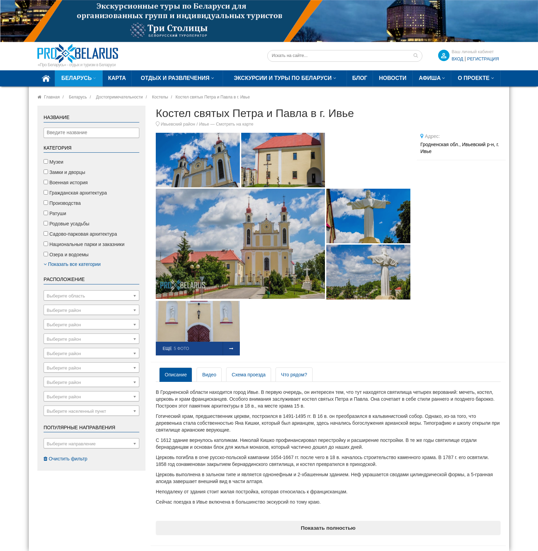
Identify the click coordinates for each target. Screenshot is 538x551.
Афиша (430, 78)
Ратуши (55, 213)
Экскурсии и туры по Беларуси (282, 78)
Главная (52, 97)
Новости (392, 78)
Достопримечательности (119, 97)
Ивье (204, 124)
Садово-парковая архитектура (80, 234)
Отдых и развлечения (175, 78)
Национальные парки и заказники (84, 244)
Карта (117, 78)
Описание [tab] (176, 374)
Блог (359, 78)
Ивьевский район (178, 124)
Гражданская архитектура (75, 193)
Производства (62, 203)
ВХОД (457, 59)
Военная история (66, 182)
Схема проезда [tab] (249, 374)
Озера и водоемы (66, 254)
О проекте (474, 78)
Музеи (53, 162)
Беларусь (76, 78)
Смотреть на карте (234, 124)
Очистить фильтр (65, 458)
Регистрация (483, 59)
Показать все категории (72, 264)
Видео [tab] (209, 374)
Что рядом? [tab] (294, 374)
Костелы (160, 97)
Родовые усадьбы (66, 223)
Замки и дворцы (64, 172)
